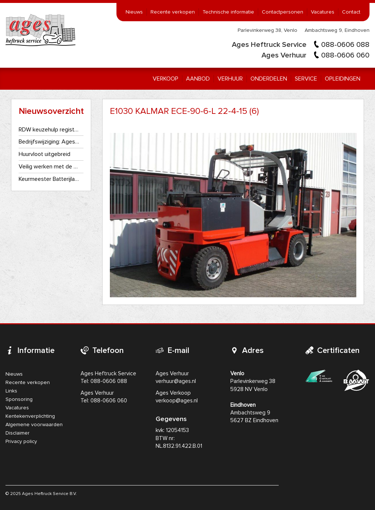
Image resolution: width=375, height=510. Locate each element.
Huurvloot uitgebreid (44, 154)
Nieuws (134, 12)
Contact (351, 12)
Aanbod (198, 79)
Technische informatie (228, 12)
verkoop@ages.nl (177, 400)
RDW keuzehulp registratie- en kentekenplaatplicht (49, 130)
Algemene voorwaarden (34, 424)
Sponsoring (19, 399)
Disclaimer (17, 433)
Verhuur (230, 79)
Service (306, 79)
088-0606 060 (345, 55)
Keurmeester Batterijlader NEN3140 (49, 179)
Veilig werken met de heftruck (49, 167)
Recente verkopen (173, 12)
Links (11, 391)
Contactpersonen (282, 12)
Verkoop (165, 79)
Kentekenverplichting (30, 416)
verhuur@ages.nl (176, 381)
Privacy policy (21, 441)
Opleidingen (342, 79)
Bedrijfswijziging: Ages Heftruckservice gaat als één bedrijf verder (49, 142)
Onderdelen (268, 79)
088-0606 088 (345, 44)
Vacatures (322, 12)
